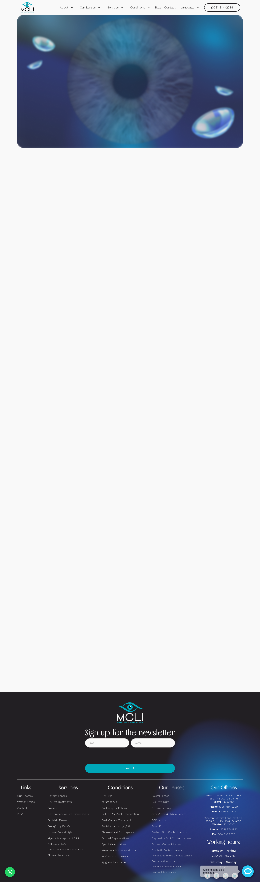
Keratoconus (109, 801)
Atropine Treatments (59, 855)
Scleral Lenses (160, 795)
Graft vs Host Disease (114, 856)
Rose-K (156, 826)
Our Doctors (25, 795)
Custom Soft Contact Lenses (169, 832)
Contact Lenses (57, 795)
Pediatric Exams (57, 820)
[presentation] (110, 755)
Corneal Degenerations (115, 838)
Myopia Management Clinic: (64, 838)
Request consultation (130, 93)
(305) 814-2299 (222, 7)
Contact (170, 7)
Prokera (52, 808)
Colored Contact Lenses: (167, 844)
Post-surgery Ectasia (114, 808)
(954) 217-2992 (229, 829)
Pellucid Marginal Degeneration (120, 814)
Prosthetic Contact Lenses (167, 850)
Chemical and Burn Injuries (117, 832)
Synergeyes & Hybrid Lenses (169, 814)
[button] (66, 7)
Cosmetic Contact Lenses (166, 861)
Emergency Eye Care (60, 826)
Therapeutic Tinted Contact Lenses (172, 855)
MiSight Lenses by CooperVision (65, 849)
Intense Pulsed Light (60, 832)
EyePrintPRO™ (160, 801)
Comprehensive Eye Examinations (68, 814)
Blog (158, 7)
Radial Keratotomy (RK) (115, 826)
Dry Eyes (106, 795)
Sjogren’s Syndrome (113, 862)
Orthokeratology (57, 844)
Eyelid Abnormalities (113, 844)
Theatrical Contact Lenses (167, 866)
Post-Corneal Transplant (116, 820)
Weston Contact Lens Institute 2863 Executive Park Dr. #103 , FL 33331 (223, 821)
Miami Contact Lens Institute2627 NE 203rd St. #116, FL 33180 (223, 798)
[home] (27, 7)
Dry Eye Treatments (60, 801)
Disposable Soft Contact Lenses (171, 838)
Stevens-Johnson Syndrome (118, 850)
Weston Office (26, 801)
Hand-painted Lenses (164, 872)
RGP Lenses (159, 820)
